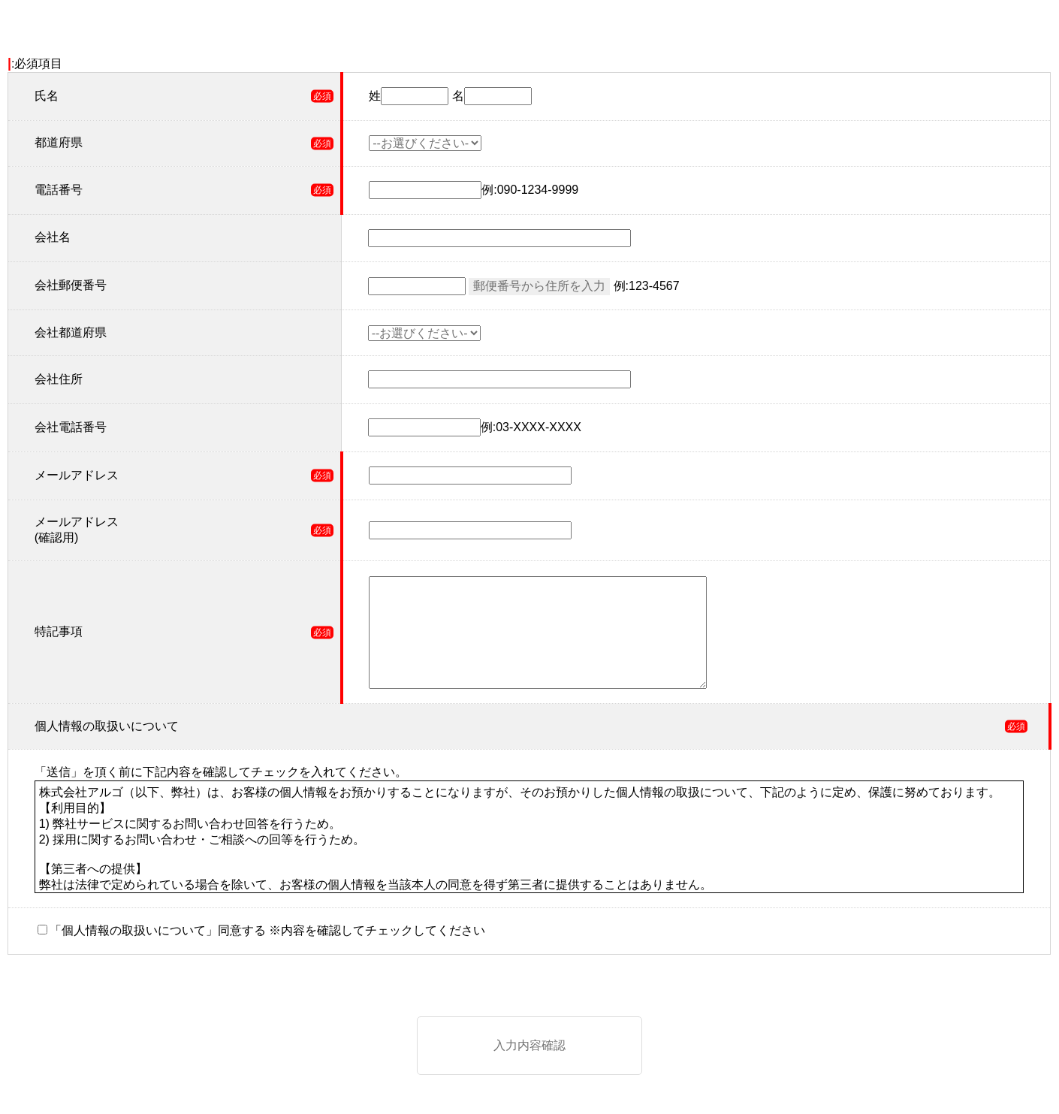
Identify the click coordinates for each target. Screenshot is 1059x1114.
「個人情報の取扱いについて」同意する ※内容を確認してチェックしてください (267, 930)
